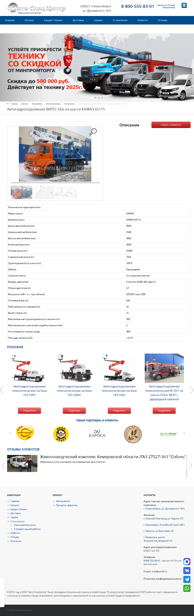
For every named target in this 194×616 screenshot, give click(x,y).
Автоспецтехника (53, 104)
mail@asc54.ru (159, 571)
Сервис (98, 20)
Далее (190, 465)
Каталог (29, 20)
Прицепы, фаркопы (67, 505)
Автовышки (69, 104)
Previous (3, 465)
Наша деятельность (25, 525)
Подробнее (29, 410)
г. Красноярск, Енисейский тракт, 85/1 (164, 524)
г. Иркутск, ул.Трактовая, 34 (158, 531)
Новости (143, 20)
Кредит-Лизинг (53, 20)
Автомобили (37, 104)
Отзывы (162, 20)
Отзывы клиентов (23, 449)
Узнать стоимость (171, 124)
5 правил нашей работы (27, 529)
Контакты (11, 29)
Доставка (78, 20)
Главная (14, 104)
